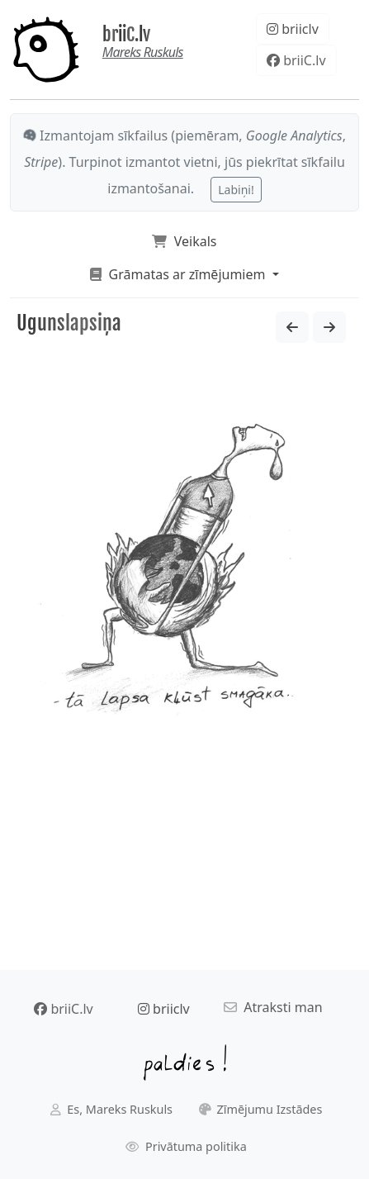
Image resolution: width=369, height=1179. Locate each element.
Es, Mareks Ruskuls (111, 1109)
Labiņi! (235, 189)
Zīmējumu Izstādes (261, 1109)
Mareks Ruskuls (142, 52)
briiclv (293, 29)
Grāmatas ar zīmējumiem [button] (179, 274)
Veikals (184, 241)
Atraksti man (273, 1007)
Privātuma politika (186, 1146)
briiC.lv (126, 34)
